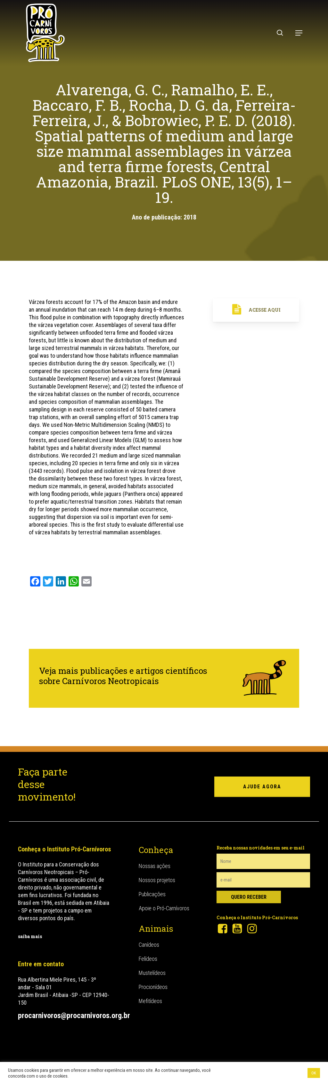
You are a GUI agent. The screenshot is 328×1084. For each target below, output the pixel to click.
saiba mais (30, 936)
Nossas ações (154, 866)
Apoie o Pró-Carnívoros (164, 908)
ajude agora (262, 787)
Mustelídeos (152, 972)
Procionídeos (153, 987)
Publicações (152, 894)
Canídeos (149, 944)
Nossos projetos (157, 880)
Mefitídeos (150, 1001)
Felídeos (148, 958)
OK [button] (313, 1073)
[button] (298, 33)
